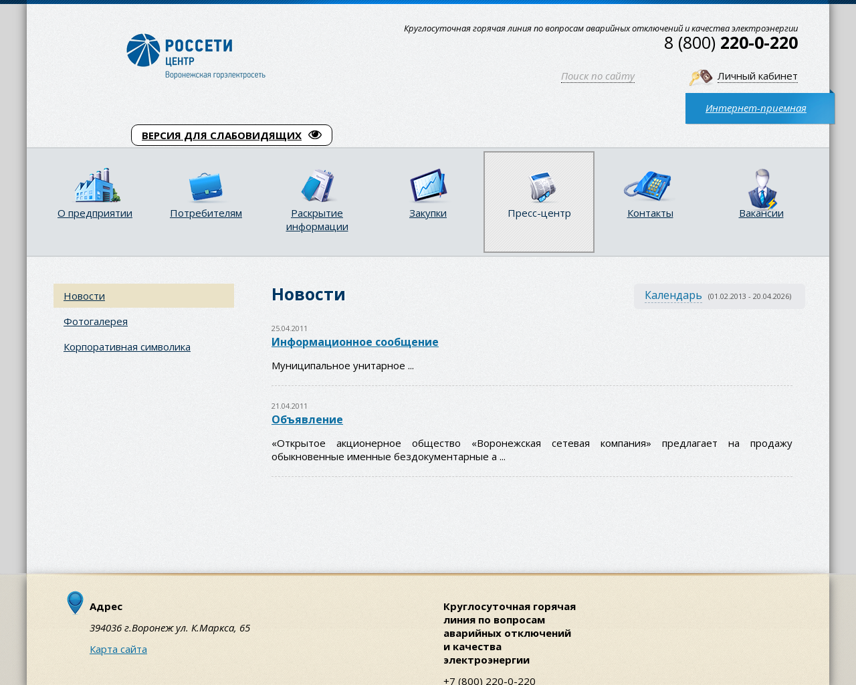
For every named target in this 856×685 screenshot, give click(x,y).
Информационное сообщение (355, 341)
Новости (84, 295)
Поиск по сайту (598, 75)
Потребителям (206, 212)
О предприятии (95, 212)
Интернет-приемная (756, 107)
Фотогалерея (96, 321)
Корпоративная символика (127, 346)
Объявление (307, 419)
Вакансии (761, 212)
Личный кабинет (758, 75)
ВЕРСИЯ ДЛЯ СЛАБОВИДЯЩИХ (232, 135)
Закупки (428, 212)
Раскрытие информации (317, 219)
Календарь (673, 295)
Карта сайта (118, 649)
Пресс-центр (539, 212)
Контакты (650, 212)
